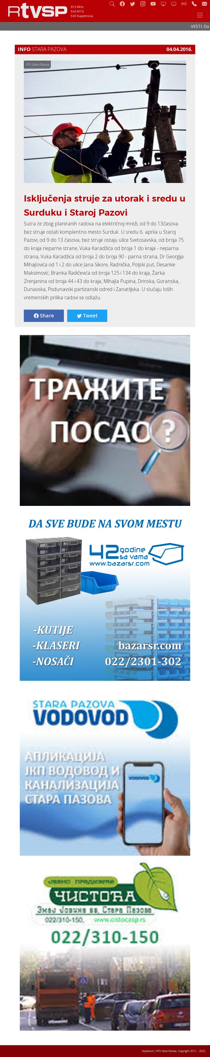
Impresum (148, 1051)
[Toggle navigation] (200, 15)
